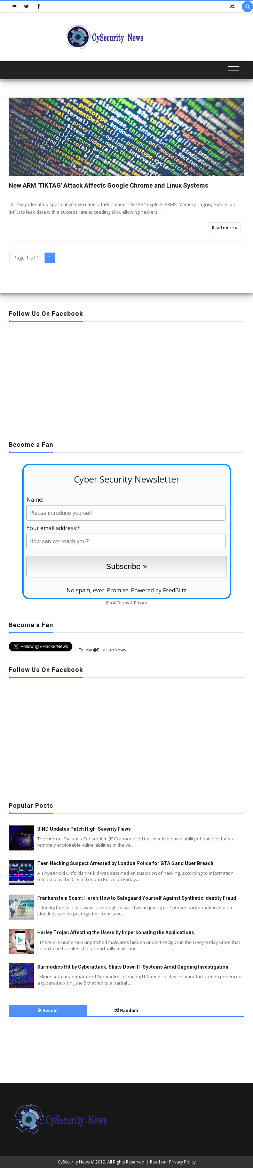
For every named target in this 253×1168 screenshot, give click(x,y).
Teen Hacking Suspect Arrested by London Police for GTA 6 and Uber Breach (125, 863)
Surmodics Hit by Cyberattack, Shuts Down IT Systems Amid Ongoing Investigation (132, 967)
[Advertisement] (126, 379)
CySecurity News (74, 1162)
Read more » (224, 228)
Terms (123, 602)
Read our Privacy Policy (173, 1162)
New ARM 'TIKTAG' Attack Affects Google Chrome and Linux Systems (108, 185)
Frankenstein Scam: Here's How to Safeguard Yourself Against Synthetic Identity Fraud (136, 898)
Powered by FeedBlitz (159, 590)
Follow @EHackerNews (102, 650)
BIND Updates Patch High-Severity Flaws (84, 829)
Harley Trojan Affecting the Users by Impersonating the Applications (115, 932)
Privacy (140, 602)
